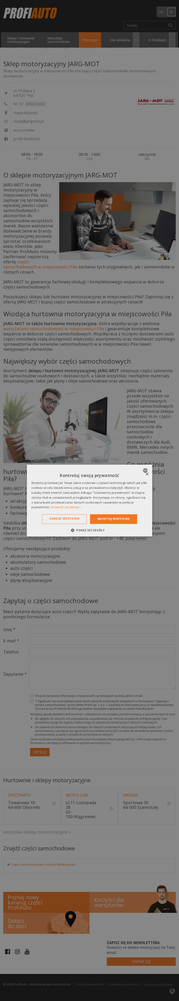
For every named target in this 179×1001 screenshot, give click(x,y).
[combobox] (146, 470)
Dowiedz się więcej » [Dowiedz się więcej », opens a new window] (66, 507)
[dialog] (89, 500)
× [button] (147, 474)
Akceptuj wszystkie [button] (113, 519)
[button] (89, 530)
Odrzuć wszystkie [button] (64, 519)
